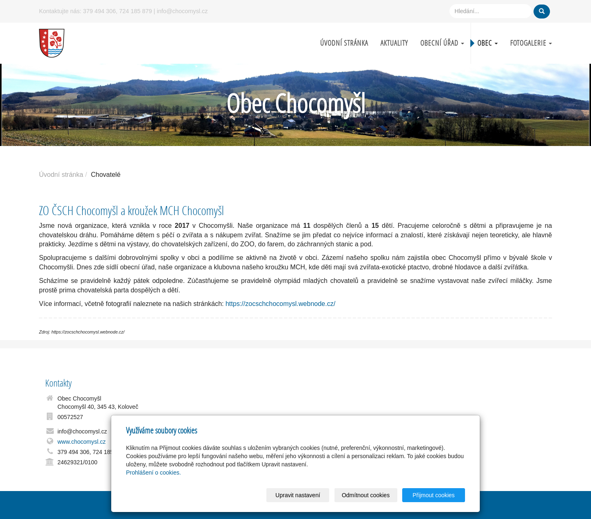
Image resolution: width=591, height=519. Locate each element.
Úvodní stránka (344, 43)
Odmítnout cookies (366, 495)
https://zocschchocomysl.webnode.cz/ (280, 303)
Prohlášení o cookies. (153, 472)
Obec (487, 43)
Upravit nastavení (297, 495)
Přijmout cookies (433, 495)
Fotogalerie (531, 43)
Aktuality (394, 43)
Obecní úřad (442, 43)
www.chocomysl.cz (81, 441)
